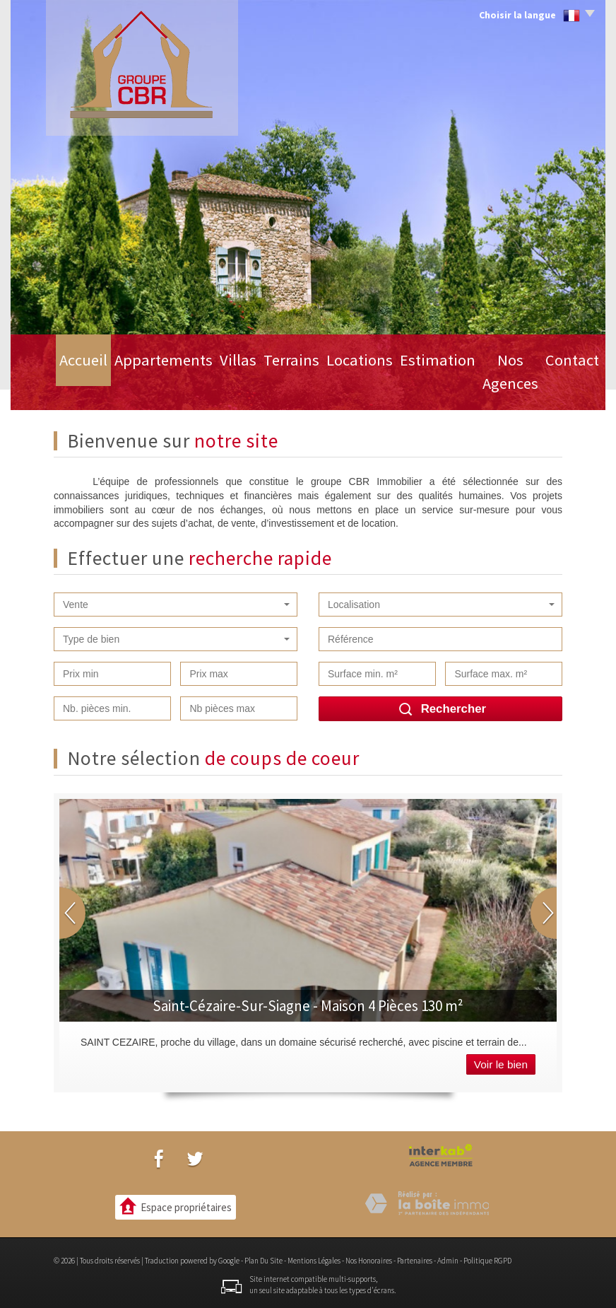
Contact (563, 388)
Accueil (50, 388)
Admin (447, 1261)
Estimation (405, 388)
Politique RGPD (487, 1261)
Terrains (258, 388)
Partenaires (414, 1261)
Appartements (127, 388)
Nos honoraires (368, 1261)
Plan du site (263, 1261)
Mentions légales (314, 1261)
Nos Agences (488, 388)
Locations (328, 388)
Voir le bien (501, 1064)
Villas (200, 388)
